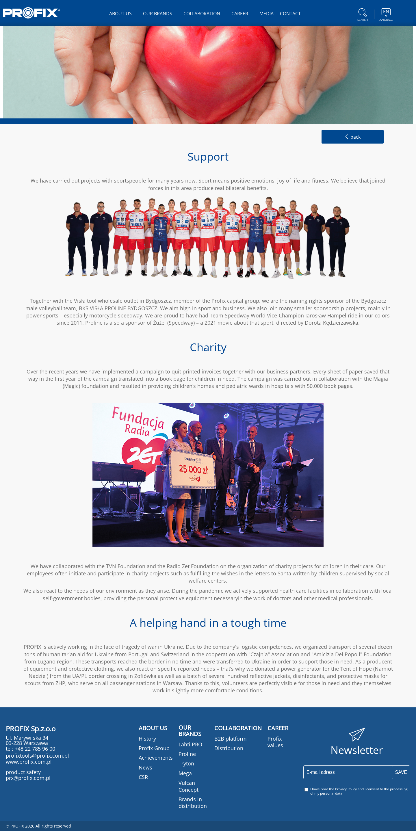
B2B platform (230, 738)
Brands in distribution (193, 802)
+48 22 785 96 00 (34, 748)
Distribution (228, 748)
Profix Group (154, 748)
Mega (185, 773)
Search (362, 14)
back (353, 137)
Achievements (156, 757)
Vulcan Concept (188, 786)
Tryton (186, 763)
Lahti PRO (190, 744)
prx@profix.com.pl (28, 777)
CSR (143, 777)
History (147, 738)
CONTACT (290, 13)
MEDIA (266, 13)
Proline (187, 753)
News (145, 767)
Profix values (275, 742)
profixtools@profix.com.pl (37, 755)
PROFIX (31, 12)
